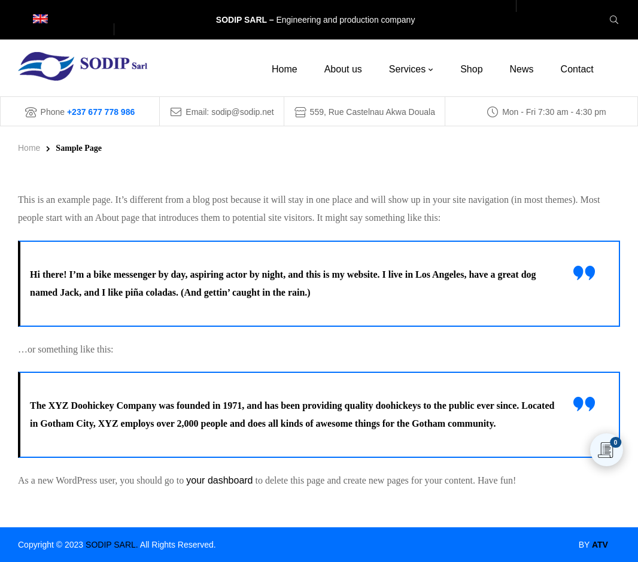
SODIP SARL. (112, 544)
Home (29, 148)
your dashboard (219, 480)
